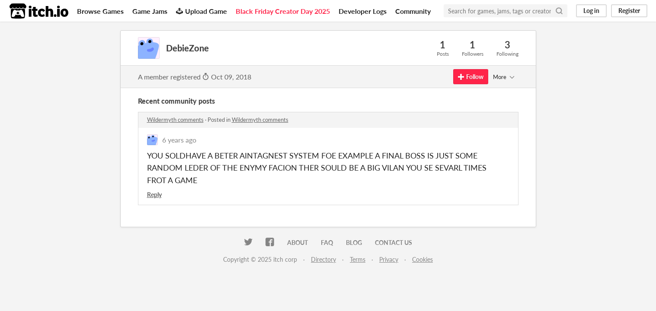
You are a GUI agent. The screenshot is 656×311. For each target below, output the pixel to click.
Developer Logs (363, 11)
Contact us (393, 242)
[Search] (559, 10)
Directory (323, 259)
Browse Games (100, 11)
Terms (357, 259)
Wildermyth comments (175, 119)
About (297, 242)
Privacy (388, 259)
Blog (354, 242)
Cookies (422, 259)
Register (629, 10)
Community (413, 11)
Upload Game (201, 11)
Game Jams (149, 11)
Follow (470, 76)
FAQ (327, 242)
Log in (591, 10)
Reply (154, 194)
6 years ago (179, 140)
